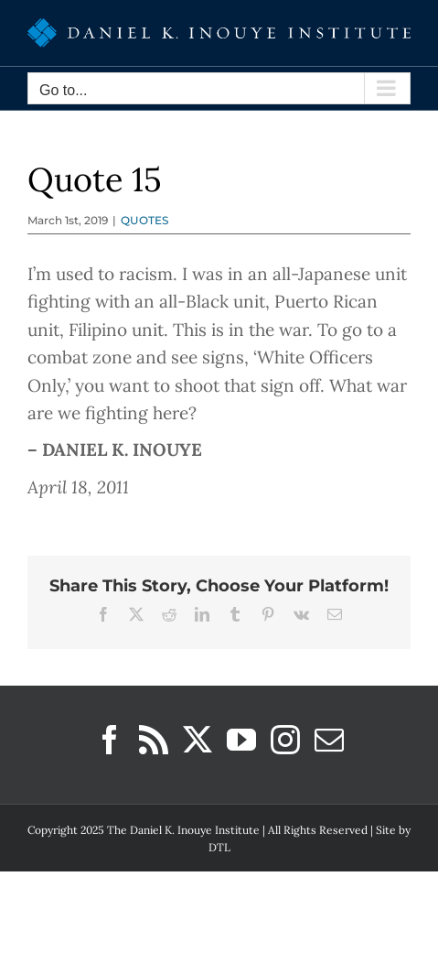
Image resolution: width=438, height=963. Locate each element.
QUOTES (144, 220)
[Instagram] (285, 739)
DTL (219, 847)
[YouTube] (241, 739)
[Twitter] (197, 739)
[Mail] (329, 739)
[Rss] (153, 739)
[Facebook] (109, 739)
